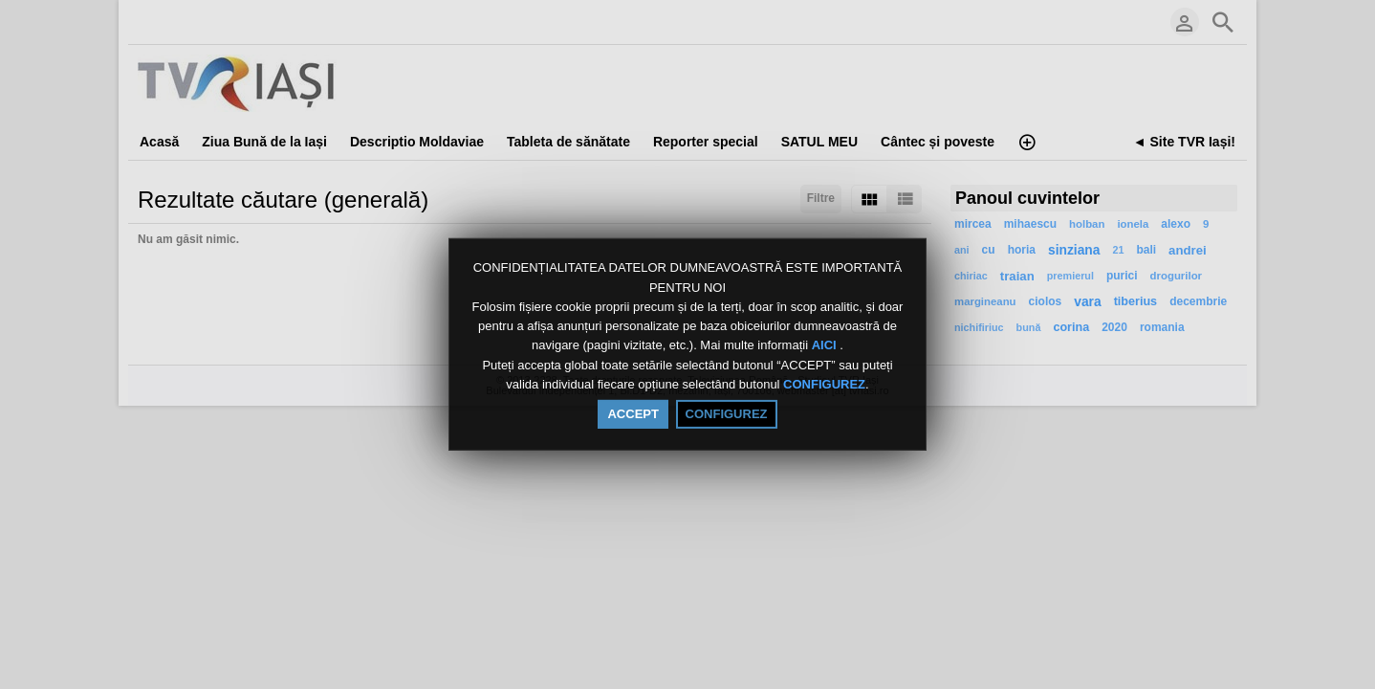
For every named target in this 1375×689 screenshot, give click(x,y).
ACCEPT (632, 414)
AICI (826, 346)
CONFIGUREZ (824, 384)
